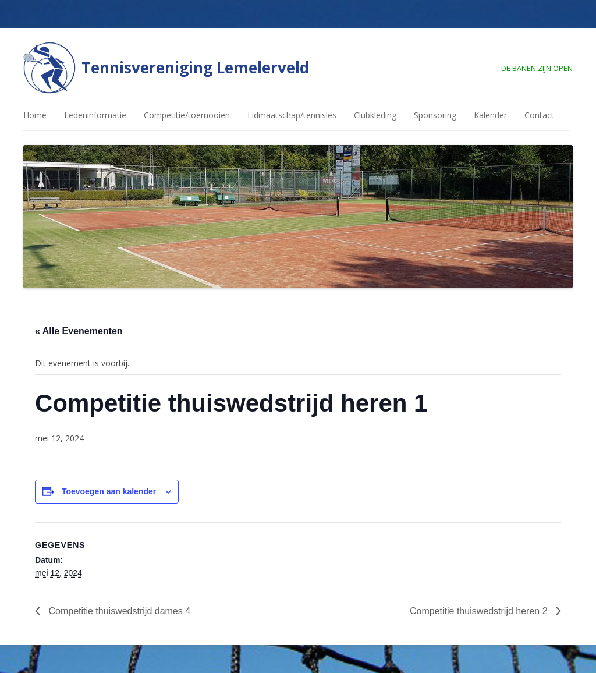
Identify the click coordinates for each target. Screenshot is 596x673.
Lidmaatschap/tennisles (291, 115)
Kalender (490, 115)
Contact (539, 115)
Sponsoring (435, 115)
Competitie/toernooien (187, 115)
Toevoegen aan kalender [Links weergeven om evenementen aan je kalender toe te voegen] (109, 491)
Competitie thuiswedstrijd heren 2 (480, 611)
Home (35, 115)
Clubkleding (375, 115)
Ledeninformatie (95, 115)
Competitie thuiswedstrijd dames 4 (118, 611)
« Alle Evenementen (79, 331)
